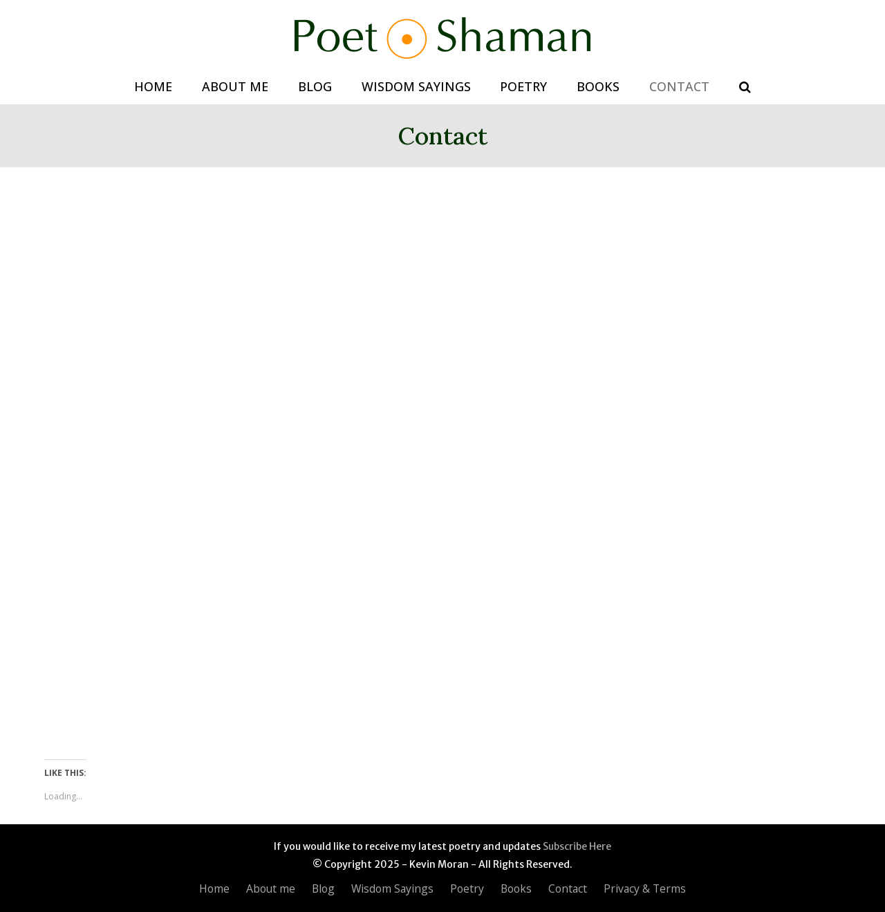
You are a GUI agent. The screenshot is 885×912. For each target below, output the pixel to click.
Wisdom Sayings (392, 888)
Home (214, 888)
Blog (323, 888)
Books (516, 888)
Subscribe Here (577, 846)
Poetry (467, 888)
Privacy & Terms (645, 888)
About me (270, 888)
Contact (567, 888)
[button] (744, 87)
